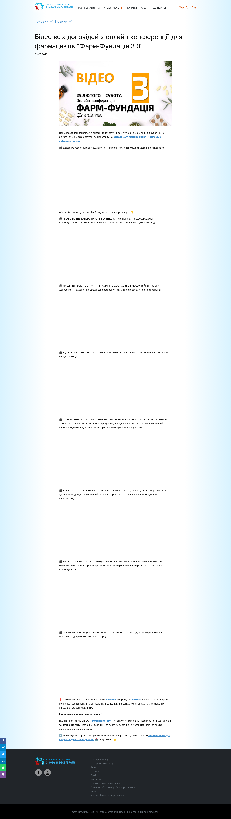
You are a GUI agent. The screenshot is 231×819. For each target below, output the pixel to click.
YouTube (136, 699)
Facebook (111, 699)
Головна (41, 21)
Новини (61, 21)
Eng (194, 7)
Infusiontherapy (101, 720)
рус (188, 7)
